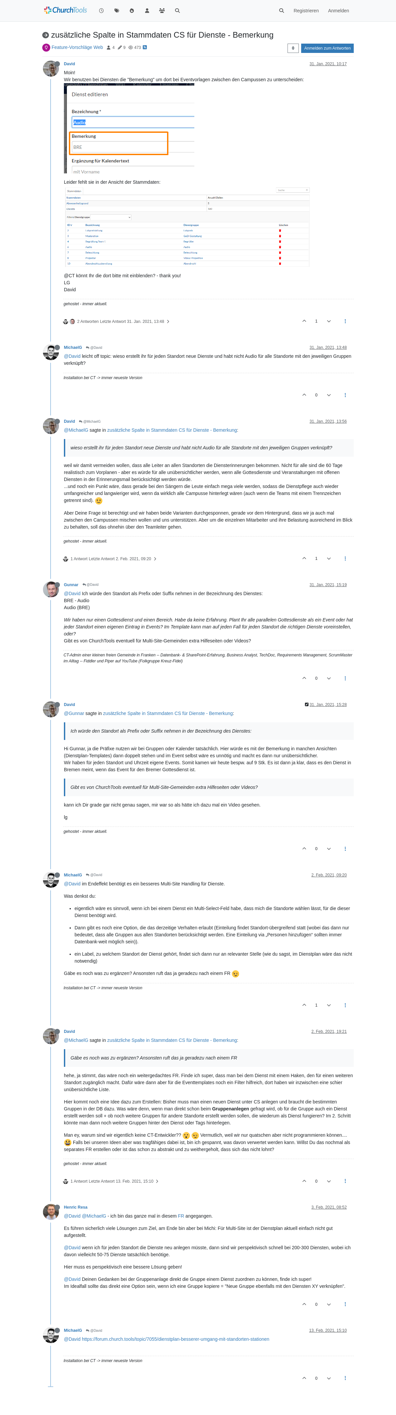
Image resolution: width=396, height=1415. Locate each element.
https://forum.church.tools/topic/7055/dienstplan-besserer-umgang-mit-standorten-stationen (175, 1339)
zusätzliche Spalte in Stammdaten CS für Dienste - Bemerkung (172, 430)
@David (94, 348)
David (69, 64)
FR (181, 1216)
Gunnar (71, 585)
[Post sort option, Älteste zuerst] (293, 48)
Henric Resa (76, 1207)
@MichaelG (89, 421)
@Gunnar (74, 713)
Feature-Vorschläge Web (77, 47)
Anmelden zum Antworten (327, 48)
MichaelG (73, 347)
